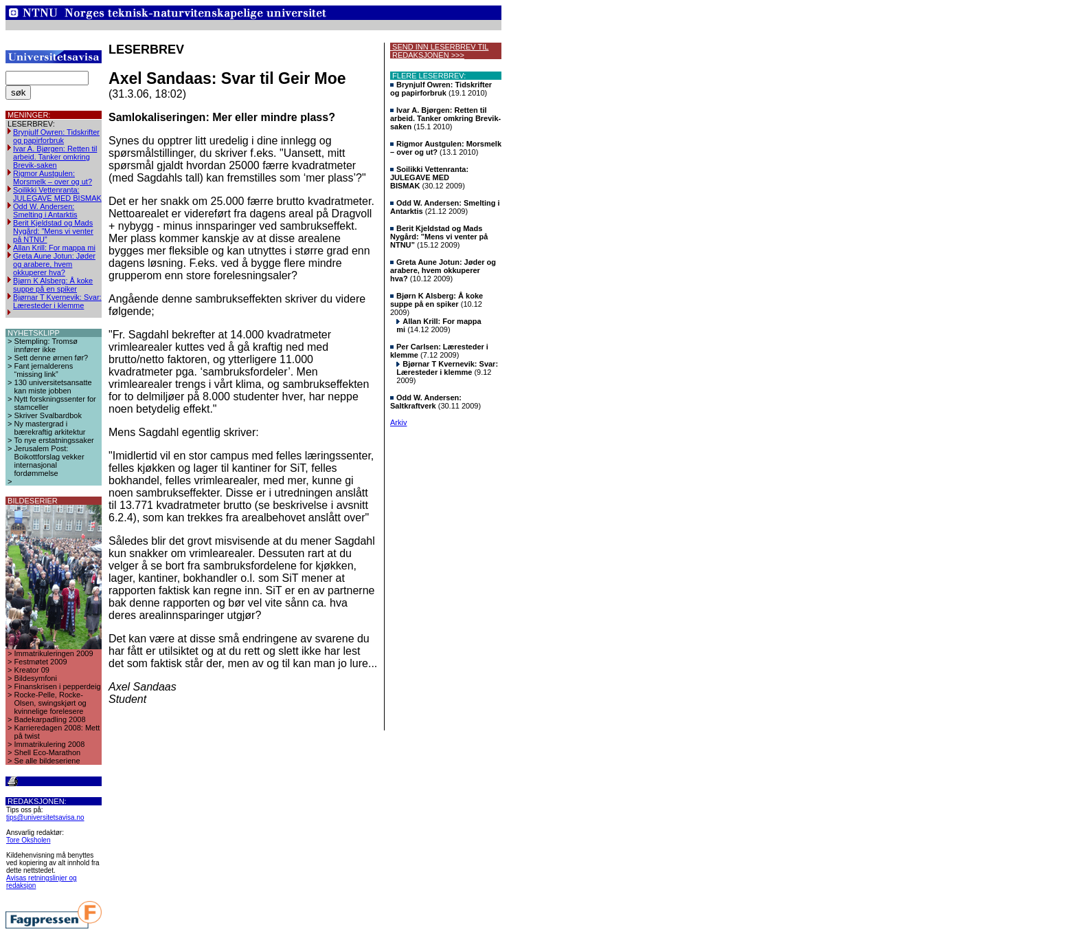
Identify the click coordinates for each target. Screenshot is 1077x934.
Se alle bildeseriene (47, 761)
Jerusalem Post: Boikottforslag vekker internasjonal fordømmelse (49, 460)
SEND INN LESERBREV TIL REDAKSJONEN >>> (439, 51)
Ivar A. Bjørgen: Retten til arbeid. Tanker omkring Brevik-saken (55, 156)
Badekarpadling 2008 (50, 719)
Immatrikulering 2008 (49, 744)
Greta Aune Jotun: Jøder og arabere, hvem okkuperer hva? (54, 264)
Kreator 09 (31, 670)
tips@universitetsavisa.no (45, 817)
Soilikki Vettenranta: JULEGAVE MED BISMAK (57, 194)
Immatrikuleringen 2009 (53, 653)
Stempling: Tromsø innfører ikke (46, 345)
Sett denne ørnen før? (51, 358)
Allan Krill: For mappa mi (54, 247)
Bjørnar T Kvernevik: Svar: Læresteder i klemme (57, 301)
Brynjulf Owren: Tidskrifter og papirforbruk (56, 136)
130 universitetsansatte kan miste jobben (53, 386)
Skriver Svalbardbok (48, 415)
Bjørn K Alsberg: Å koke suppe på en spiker (53, 284)
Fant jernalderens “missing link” (43, 370)
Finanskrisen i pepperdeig (57, 686)
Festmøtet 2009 (40, 662)
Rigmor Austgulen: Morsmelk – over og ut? (52, 177)
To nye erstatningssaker (54, 440)
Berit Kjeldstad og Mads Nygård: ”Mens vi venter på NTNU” (53, 231)
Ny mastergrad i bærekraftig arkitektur (50, 428)
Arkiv (398, 422)
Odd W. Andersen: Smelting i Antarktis (45, 210)
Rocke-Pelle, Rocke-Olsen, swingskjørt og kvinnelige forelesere (50, 703)
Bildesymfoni (35, 678)
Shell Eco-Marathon (47, 752)
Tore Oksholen (28, 840)
